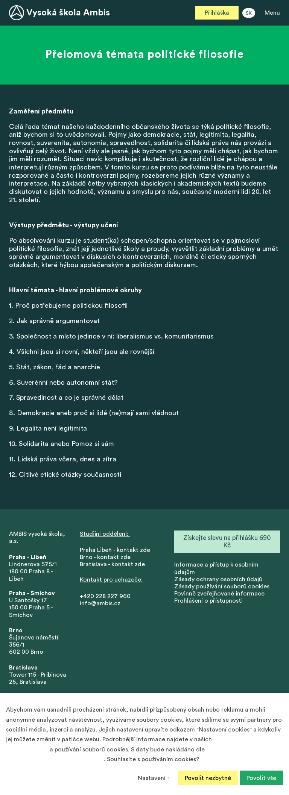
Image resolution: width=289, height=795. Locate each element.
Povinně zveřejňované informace (219, 594)
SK (249, 13)
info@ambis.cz (100, 604)
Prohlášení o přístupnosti (208, 602)
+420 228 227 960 (105, 597)
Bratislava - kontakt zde (112, 565)
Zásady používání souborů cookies (221, 587)
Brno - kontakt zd (103, 558)
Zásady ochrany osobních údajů (218, 580)
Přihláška (217, 13)
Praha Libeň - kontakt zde (116, 550)
